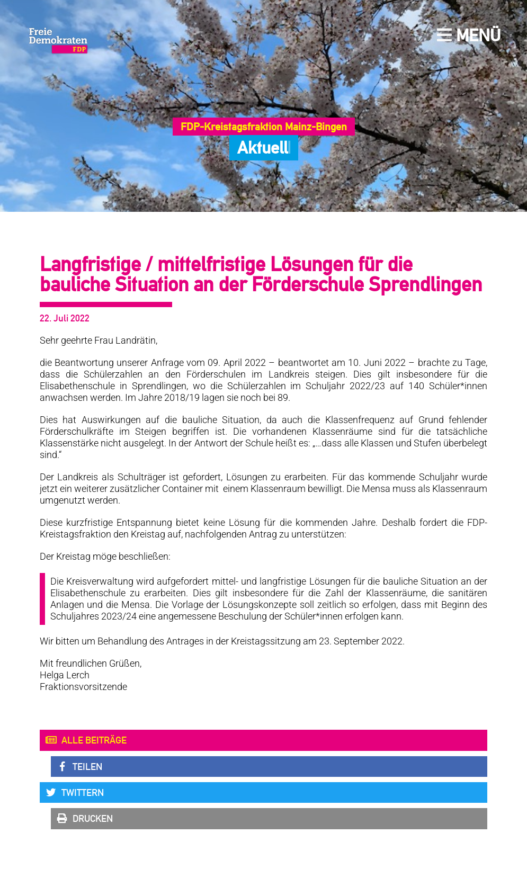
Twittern (74, 793)
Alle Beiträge (86, 740)
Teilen (79, 767)
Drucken (84, 819)
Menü (469, 35)
